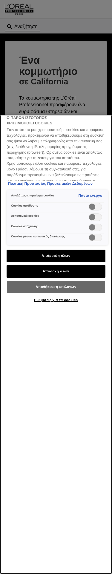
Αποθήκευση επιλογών (56, 286)
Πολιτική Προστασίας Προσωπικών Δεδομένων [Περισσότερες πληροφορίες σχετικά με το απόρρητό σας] (50, 183)
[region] (56, 344)
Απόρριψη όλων (56, 255)
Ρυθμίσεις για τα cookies (56, 300)
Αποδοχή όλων (56, 271)
